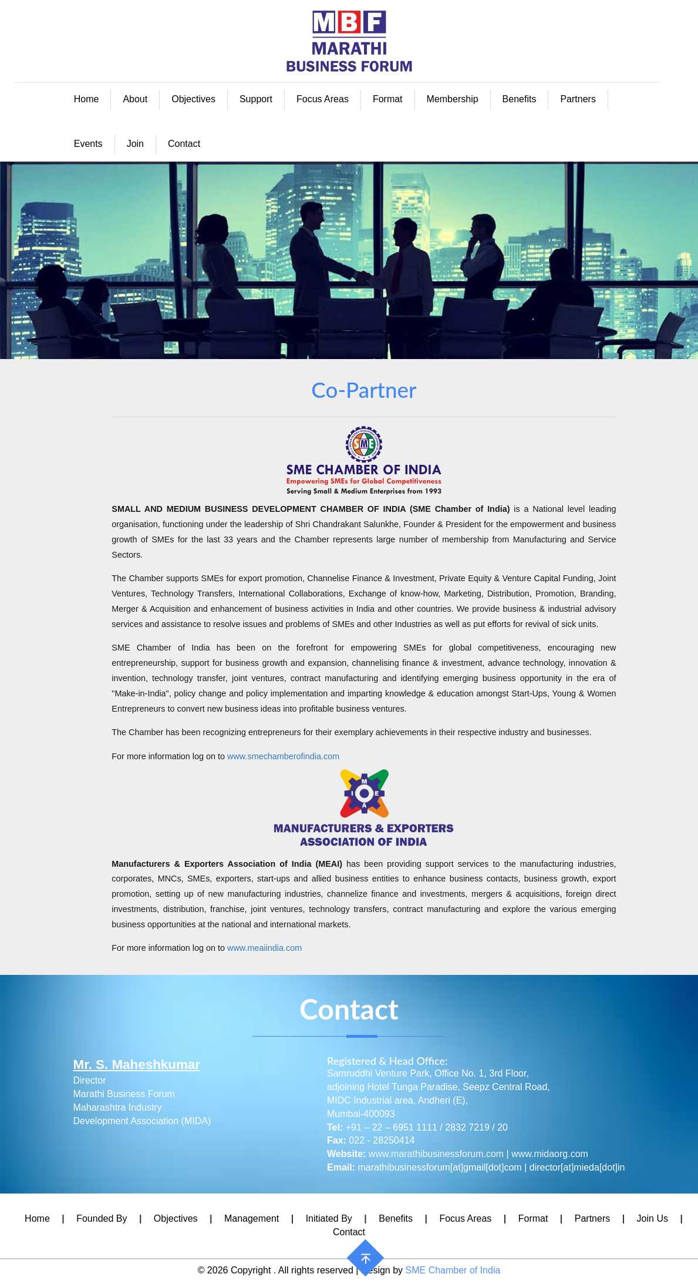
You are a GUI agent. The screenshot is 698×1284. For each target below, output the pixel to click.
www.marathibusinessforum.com (436, 1154)
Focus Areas (322, 99)
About (135, 99)
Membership (452, 99)
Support (256, 99)
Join (135, 144)
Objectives (193, 99)
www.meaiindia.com (264, 948)
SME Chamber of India (453, 1270)
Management (251, 1218)
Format (388, 99)
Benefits (520, 99)
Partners (577, 99)
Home (86, 99)
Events (88, 144)
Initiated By (329, 1218)
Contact (184, 144)
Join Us (652, 1218)
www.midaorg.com (549, 1154)
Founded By (101, 1218)
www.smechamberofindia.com (283, 756)
